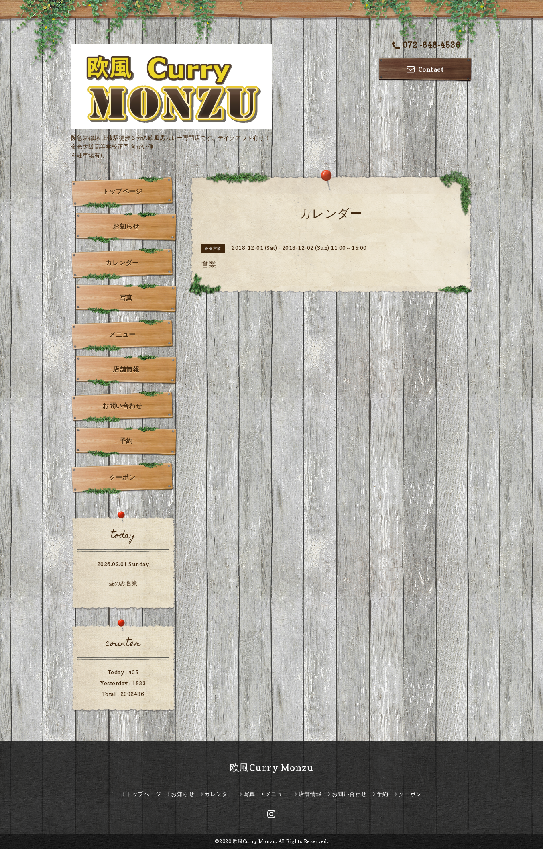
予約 (126, 441)
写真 (126, 298)
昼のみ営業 (123, 583)
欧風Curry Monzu (272, 767)
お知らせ (126, 226)
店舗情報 (126, 369)
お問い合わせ (122, 406)
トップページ (122, 191)
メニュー (122, 334)
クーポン (122, 477)
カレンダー (122, 263)
